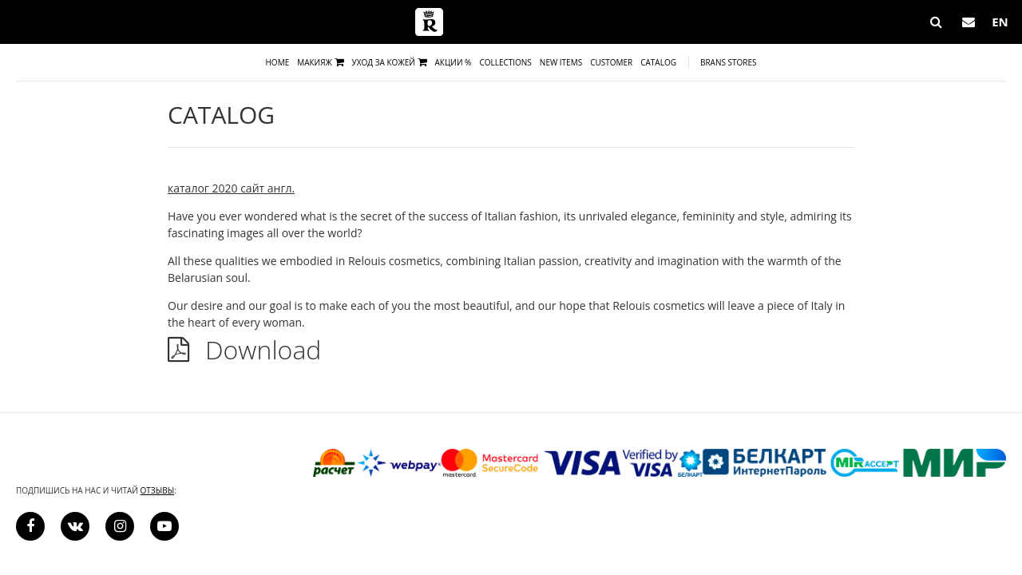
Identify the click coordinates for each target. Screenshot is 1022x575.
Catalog (658, 62)
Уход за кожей (389, 62)
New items (561, 62)
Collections (505, 62)
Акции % (453, 62)
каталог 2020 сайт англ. (231, 188)
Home (278, 62)
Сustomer (611, 62)
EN (1000, 22)
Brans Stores (728, 62)
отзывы (158, 490)
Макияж (320, 62)
